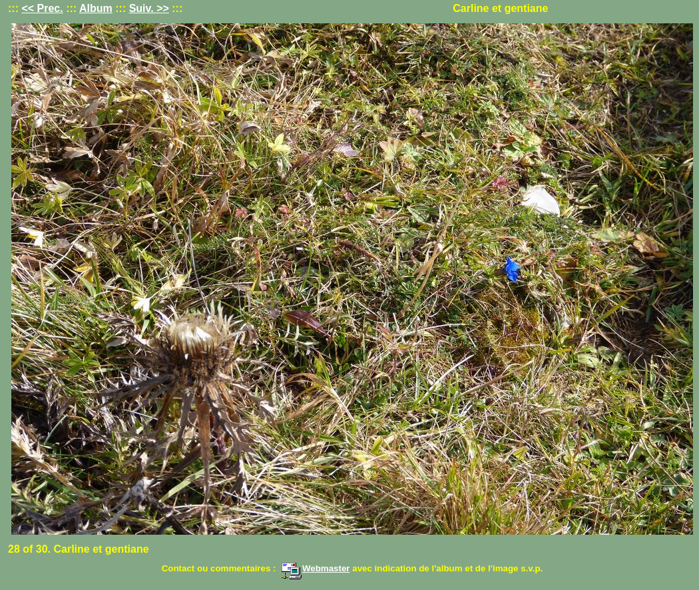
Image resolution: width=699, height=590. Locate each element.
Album (96, 8)
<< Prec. (42, 8)
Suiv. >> (149, 8)
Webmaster (315, 568)
